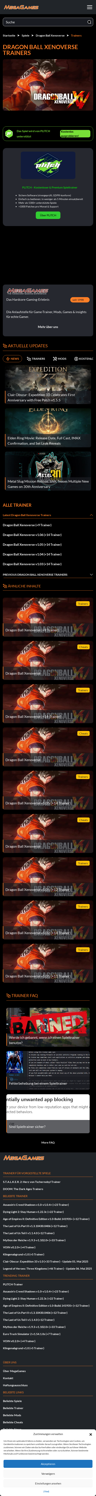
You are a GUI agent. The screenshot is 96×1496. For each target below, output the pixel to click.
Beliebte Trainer (13, 1408)
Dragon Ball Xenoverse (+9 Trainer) (27, 525)
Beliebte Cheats (13, 1422)
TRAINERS (36, 358)
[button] (90, 1434)
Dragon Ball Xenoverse (50, 35)
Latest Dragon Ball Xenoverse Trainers (27, 515)
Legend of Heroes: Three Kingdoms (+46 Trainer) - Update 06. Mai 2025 (47, 1268)
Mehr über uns (48, 327)
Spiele (25, 35)
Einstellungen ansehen (48, 1483)
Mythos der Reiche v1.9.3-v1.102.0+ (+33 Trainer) (34, 1240)
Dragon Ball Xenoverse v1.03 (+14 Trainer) (32, 564)
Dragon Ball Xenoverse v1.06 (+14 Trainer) (32, 535)
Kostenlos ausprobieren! (70, 133)
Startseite (9, 35)
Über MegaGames (14, 1371)
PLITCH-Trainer (13, 1284)
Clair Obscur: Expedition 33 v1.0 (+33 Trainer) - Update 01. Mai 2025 (45, 1261)
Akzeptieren (48, 1464)
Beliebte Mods (12, 1415)
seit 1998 (78, 299)
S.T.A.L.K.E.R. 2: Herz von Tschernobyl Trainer (32, 1181)
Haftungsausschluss (15, 1385)
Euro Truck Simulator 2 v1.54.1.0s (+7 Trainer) (31, 1334)
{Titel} (46, 1491)
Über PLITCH (48, 215)
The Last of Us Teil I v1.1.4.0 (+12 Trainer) (28, 1233)
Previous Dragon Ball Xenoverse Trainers (35, 574)
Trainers (76, 35)
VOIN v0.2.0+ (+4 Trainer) (19, 1247)
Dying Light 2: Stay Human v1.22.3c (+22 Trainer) (33, 1211)
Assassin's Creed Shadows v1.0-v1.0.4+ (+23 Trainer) (36, 1204)
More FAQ (48, 1142)
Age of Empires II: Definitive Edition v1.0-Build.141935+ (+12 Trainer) (46, 1218)
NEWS (12, 358)
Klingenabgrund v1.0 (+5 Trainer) (23, 1254)
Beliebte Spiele (12, 1401)
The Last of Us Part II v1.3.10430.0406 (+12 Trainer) (35, 1226)
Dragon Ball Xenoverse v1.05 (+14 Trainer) (32, 544)
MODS (59, 358)
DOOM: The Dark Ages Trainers (23, 1189)
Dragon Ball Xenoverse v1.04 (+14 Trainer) (32, 554)
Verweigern (48, 1473)
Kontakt (8, 1378)
